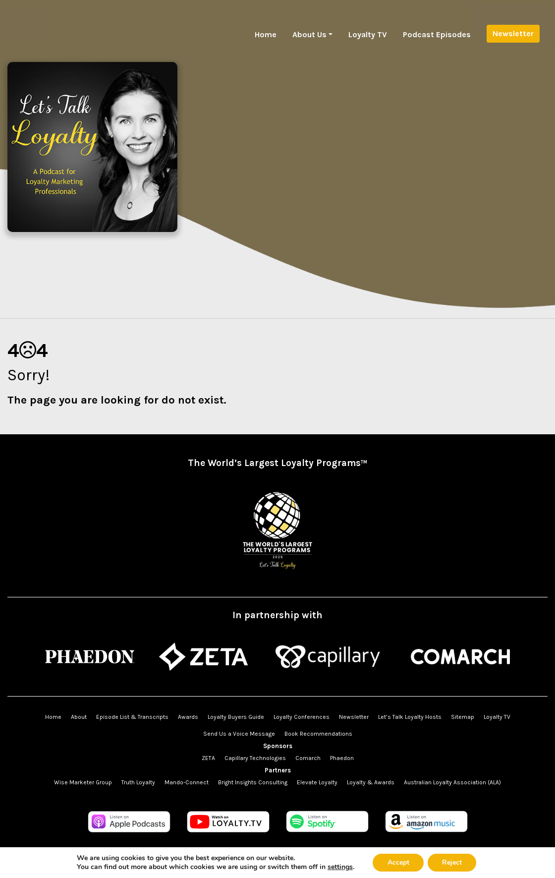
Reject (452, 862)
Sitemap (462, 716)
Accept (398, 862)
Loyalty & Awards (370, 782)
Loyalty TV (367, 34)
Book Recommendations (318, 733)
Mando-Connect (187, 782)
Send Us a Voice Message (239, 733)
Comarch (308, 758)
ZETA (208, 758)
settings (339, 867)
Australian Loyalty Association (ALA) (452, 782)
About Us (309, 34)
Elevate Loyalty (317, 782)
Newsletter (513, 33)
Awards (188, 716)
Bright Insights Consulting (252, 782)
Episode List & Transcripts (132, 716)
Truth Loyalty (138, 782)
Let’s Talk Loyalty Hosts (410, 716)
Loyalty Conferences (302, 716)
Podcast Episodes (437, 34)
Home (266, 34)
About (79, 716)
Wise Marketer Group (83, 782)
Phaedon (342, 758)
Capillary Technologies (255, 758)
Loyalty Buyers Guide (236, 716)
